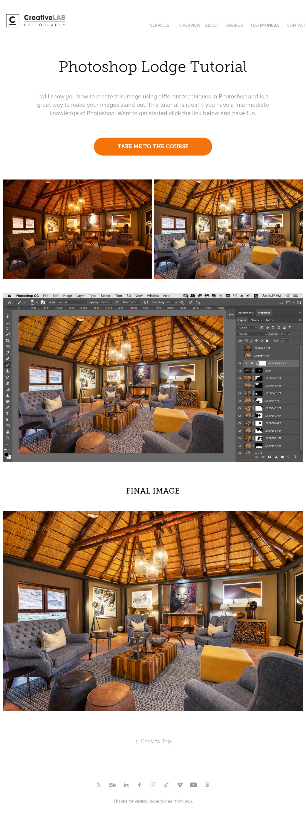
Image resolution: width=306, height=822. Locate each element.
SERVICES (159, 25)
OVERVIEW (190, 25)
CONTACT (296, 25)
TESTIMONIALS (264, 25)
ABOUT (212, 25)
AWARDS (234, 25)
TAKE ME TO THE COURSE (153, 147)
